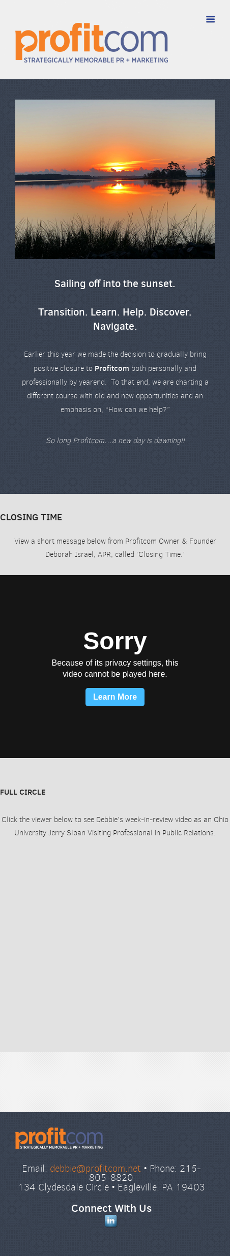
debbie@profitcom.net (95, 1168)
